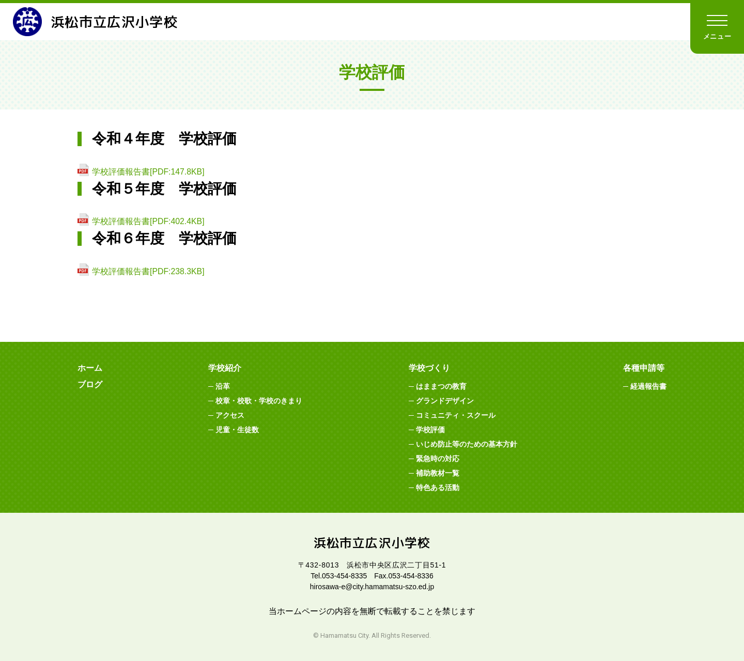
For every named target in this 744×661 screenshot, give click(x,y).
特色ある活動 (437, 487)
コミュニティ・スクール (455, 415)
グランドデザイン (445, 401)
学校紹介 (224, 368)
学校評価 (430, 430)
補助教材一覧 (437, 473)
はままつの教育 (441, 386)
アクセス (229, 415)
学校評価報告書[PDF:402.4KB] (148, 221)
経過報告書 (648, 386)
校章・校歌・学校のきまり (258, 401)
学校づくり (429, 368)
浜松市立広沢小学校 (100, 21)
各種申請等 (643, 368)
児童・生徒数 (237, 430)
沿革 (222, 386)
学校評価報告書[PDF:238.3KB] (148, 271)
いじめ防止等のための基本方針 (466, 444)
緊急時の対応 (437, 458)
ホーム (90, 368)
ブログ (90, 384)
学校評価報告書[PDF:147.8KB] (148, 171)
